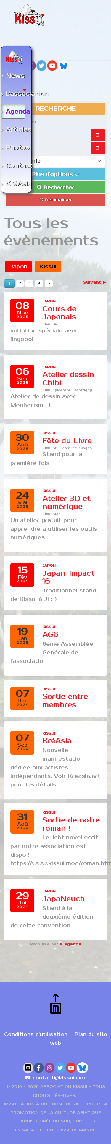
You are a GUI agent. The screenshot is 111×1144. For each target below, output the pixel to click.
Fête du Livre (67, 441)
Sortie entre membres (65, 700)
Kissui (48, 266)
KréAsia (57, 741)
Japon (18, 266)
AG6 (50, 634)
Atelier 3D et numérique (66, 502)
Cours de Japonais (59, 313)
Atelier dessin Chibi (68, 379)
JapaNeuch (63, 899)
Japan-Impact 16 (68, 577)
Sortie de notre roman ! (71, 824)
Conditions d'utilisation (35, 1035)
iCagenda (70, 944)
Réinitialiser (56, 200)
